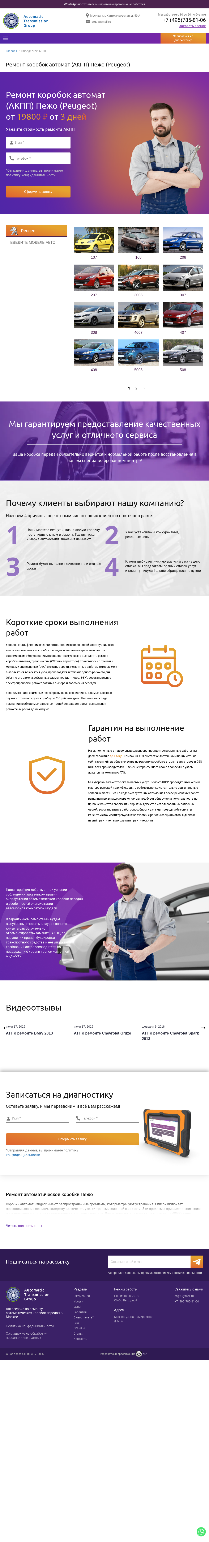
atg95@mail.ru (101, 21)
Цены (77, 1308)
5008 (138, 371)
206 (183, 258)
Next (203, 1029)
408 (94, 371)
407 (183, 333)
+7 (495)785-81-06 (183, 20)
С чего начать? (84, 1318)
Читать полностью (20, 1227)
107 (94, 258)
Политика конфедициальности (30, 1327)
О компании (82, 1297)
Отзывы (79, 1329)
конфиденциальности (38, 176)
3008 (138, 296)
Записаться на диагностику (183, 38)
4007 (138, 333)
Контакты (80, 1340)
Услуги (78, 1302)
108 (138, 258)
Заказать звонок (192, 26)
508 (183, 371)
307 (183, 296)
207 (94, 296)
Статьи (79, 1334)
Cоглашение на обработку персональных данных (26, 1337)
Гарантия (80, 1313)
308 (94, 333)
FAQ (76, 1324)
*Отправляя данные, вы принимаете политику (34, 173)
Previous (6, 1029)
